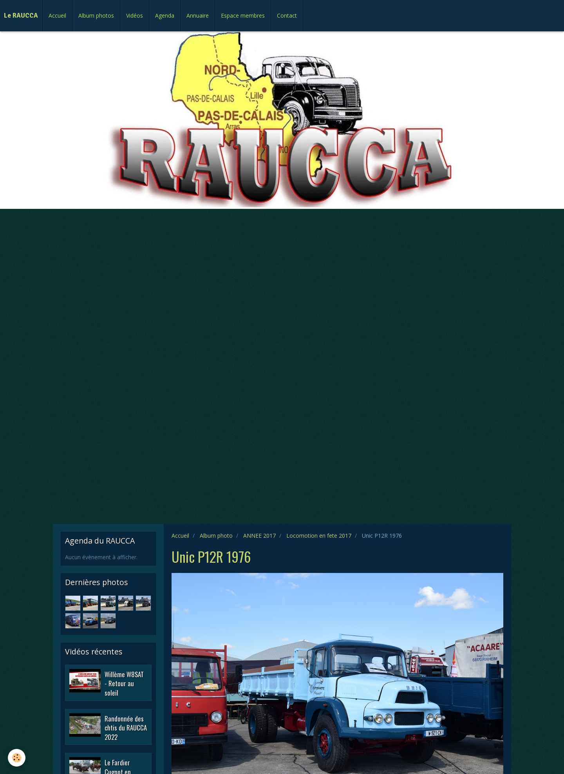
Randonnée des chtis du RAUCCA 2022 (126, 727)
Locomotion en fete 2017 (318, 535)
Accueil (57, 15)
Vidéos (134, 15)
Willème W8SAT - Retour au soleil (124, 683)
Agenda (164, 15)
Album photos (96, 15)
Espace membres (243, 15)
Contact (287, 15)
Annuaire (197, 15)
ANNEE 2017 (259, 535)
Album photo (216, 535)
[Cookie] (16, 758)
